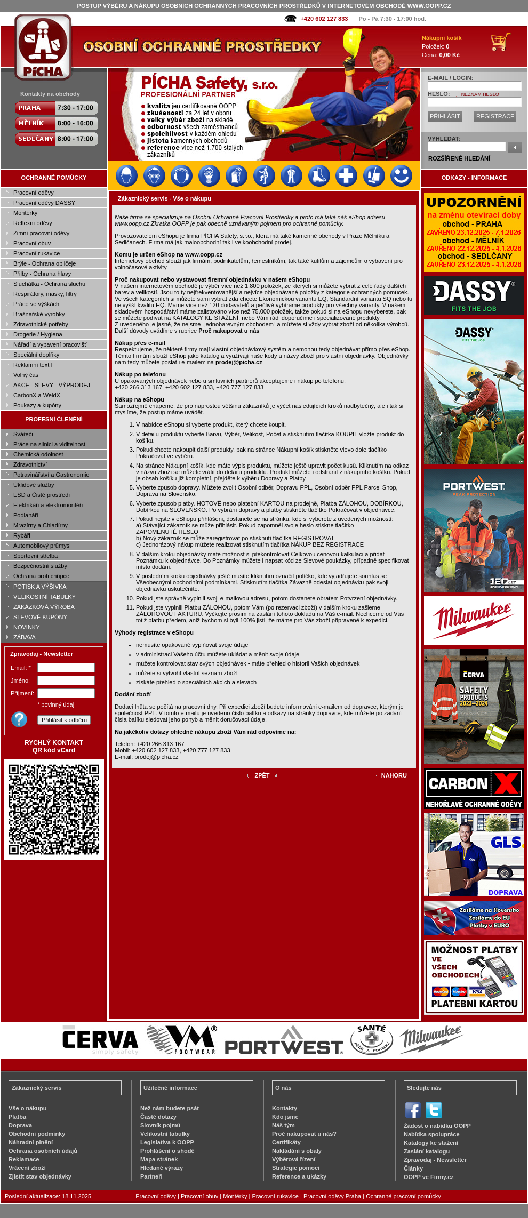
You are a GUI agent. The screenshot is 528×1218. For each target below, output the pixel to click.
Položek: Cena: (442, 46)
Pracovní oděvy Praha (332, 1196)
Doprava (20, 1125)
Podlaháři (25, 515)
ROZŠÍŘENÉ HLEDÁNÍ (459, 158)
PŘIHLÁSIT (445, 116)
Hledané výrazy (161, 1168)
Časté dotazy (158, 1116)
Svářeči (23, 434)
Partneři (151, 1176)
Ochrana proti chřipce (41, 576)
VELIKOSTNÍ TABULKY (44, 597)
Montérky (25, 213)
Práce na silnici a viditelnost (49, 444)
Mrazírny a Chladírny (40, 525)
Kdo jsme (285, 1116)
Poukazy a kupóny (37, 405)
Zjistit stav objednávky (40, 1176)
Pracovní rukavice (36, 253)
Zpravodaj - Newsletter (435, 1160)
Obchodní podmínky (37, 1134)
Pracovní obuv (32, 243)
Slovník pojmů (160, 1125)
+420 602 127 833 (324, 18)
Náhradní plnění (31, 1142)
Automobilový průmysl (42, 545)
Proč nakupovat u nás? (304, 1134)
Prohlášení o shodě (167, 1151)
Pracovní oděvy (33, 192)
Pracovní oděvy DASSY (44, 202)
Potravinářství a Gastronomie (51, 474)
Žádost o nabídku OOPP (437, 1126)
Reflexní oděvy (32, 223)
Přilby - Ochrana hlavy (42, 273)
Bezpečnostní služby (40, 566)
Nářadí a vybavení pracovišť (49, 344)
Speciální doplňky (36, 354)
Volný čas (25, 375)
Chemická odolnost (38, 454)
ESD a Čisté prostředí (41, 495)
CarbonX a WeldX (36, 395)
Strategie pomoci (295, 1168)
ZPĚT (261, 775)
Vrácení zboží (27, 1168)
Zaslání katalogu (427, 1151)
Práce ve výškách (36, 304)
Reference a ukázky (299, 1176)
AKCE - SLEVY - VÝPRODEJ (51, 385)
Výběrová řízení (293, 1159)
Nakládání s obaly (297, 1151)
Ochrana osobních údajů (43, 1151)
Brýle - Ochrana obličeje (44, 263)
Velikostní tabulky (165, 1134)
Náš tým (283, 1125)
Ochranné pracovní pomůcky (403, 1196)
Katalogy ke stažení (431, 1143)
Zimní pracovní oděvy (41, 233)
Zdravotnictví (30, 464)
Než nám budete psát (169, 1108)
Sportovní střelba (35, 555)
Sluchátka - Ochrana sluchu (49, 284)
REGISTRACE (495, 116)
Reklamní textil (32, 365)
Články (413, 1168)
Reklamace (24, 1159)
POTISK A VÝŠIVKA (40, 586)
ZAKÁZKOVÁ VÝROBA (44, 607)
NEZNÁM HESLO (480, 94)
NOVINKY (26, 627)
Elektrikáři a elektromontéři (48, 505)
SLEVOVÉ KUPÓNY (40, 617)
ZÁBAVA (24, 637)
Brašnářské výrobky (39, 314)
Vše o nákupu (28, 1108)
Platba (17, 1116)
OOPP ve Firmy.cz (429, 1177)
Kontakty (284, 1108)
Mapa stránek (159, 1159)
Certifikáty (286, 1142)
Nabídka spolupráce (432, 1134)
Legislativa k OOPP (167, 1142)
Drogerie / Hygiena (37, 334)
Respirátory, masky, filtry (45, 294)
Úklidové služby (33, 485)
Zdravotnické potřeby (40, 324)
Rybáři (21, 535)
